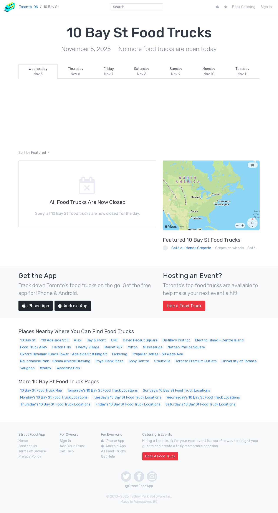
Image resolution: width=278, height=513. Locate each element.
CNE (114, 340)
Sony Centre (139, 361)
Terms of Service (32, 451)
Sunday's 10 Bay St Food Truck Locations (176, 390)
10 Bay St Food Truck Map (41, 390)
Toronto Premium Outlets (196, 361)
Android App (72, 305)
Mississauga (152, 347)
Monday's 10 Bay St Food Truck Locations (54, 397)
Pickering (119, 354)
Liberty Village (87, 347)
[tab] (38, 71)
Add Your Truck (72, 446)
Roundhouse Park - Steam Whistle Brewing (55, 361)
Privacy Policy (29, 456)
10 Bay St (28, 340)
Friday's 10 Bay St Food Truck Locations (128, 404)
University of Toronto (239, 361)
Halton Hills (61, 347)
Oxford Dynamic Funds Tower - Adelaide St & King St (63, 354)
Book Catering (243, 7)
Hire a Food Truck (184, 305)
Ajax (77, 340)
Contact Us (27, 446)
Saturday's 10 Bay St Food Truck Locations (200, 404)
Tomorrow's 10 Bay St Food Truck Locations (102, 390)
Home (23, 441)
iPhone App (35, 305)
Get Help (67, 451)
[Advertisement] (139, 114)
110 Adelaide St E (55, 340)
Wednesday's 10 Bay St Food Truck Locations (203, 397)
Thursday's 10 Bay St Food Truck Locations (55, 404)
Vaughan (27, 368)
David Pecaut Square (140, 340)
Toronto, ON (28, 7)
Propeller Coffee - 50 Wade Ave (157, 354)
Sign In (266, 7)
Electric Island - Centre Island (219, 340)
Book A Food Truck (160, 456)
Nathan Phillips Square (186, 347)
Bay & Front (96, 340)
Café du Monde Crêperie (191, 248)
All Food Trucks (113, 451)
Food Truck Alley (33, 347)
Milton (133, 347)
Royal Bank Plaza (109, 361)
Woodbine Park (68, 368)
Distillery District (176, 340)
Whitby (45, 368)
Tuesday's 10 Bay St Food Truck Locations (127, 397)
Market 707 (113, 347)
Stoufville (162, 361)
